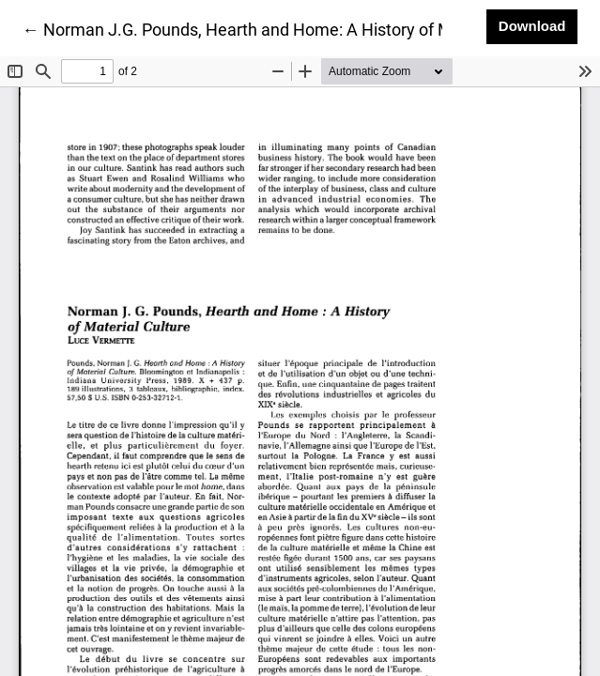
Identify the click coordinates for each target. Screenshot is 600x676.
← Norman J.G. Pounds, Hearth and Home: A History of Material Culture (290, 28)
